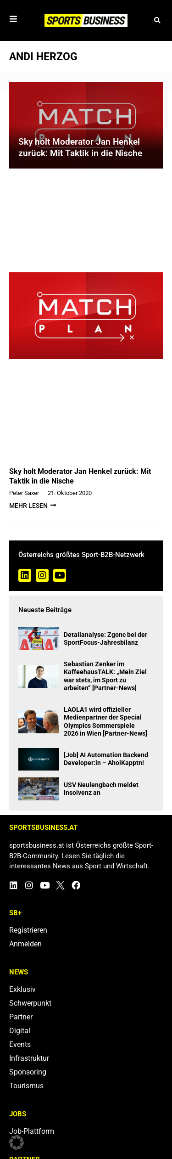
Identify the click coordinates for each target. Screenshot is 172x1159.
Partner (21, 1017)
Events (20, 1044)
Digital (19, 1030)
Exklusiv (22, 989)
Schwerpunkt (30, 1003)
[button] (157, 20)
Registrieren (28, 930)
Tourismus (26, 1085)
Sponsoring (27, 1072)
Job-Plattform (31, 1131)
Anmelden (25, 944)
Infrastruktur (29, 1058)
